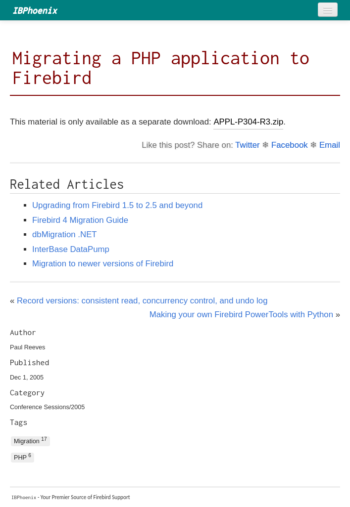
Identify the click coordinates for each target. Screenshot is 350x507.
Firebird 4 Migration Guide (80, 220)
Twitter (247, 145)
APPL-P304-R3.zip (248, 122)
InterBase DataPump (70, 249)
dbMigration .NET (64, 234)
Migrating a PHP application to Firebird (160, 67)
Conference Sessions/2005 (47, 407)
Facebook (289, 145)
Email (329, 145)
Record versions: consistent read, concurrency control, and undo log (142, 300)
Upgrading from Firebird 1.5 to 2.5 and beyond (117, 205)
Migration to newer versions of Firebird (102, 263)
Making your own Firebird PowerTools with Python (241, 314)
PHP (22, 457)
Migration (30, 440)
